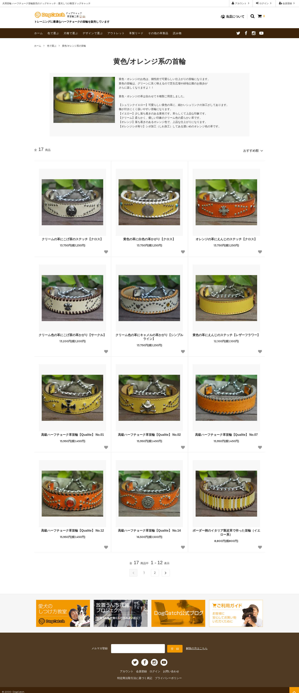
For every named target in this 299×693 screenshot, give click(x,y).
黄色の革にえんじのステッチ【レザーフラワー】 (226, 333)
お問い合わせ (168, 668)
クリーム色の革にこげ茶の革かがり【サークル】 (72, 333)
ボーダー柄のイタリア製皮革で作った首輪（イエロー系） (226, 531)
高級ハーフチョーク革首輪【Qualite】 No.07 (226, 433)
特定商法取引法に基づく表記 (137, 675)
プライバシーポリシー (165, 675)
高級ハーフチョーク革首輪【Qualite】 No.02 (149, 433)
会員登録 (287, 3)
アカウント (240, 3)
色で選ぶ (53, 33)
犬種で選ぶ (71, 33)
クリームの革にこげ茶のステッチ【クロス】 (72, 237)
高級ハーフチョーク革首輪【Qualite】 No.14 (149, 529)
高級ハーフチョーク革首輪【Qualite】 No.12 (72, 529)
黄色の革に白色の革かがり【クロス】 (149, 237)
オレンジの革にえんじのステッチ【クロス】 (226, 237)
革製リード (136, 33)
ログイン (264, 3)
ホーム (38, 33)
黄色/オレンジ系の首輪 (74, 45)
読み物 (177, 33)
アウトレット (116, 33)
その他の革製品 (158, 33)
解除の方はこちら (197, 646)
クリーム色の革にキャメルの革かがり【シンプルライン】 (149, 335)
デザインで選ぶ (93, 33)
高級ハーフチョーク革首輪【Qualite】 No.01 (72, 433)
